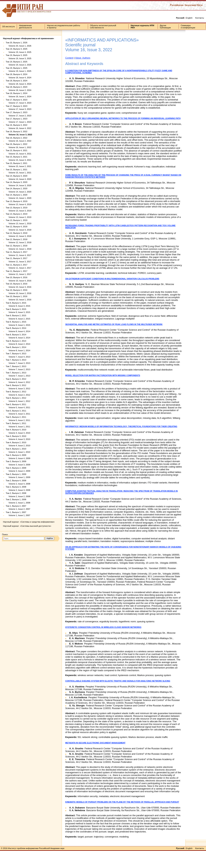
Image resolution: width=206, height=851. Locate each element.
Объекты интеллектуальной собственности (103, 26)
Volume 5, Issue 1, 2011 (18, 427)
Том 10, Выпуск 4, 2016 (16, 277)
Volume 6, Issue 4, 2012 (18, 382)
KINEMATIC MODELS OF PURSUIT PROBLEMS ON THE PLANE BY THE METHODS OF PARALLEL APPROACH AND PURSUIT (122, 802)
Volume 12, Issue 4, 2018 (18, 230)
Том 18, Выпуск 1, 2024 (16, 93)
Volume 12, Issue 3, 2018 (18, 236)
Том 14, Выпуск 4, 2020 (16, 176)
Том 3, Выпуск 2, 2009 (16, 468)
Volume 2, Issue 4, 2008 (18, 484)
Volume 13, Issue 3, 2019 (18, 211)
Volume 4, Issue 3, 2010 (18, 439)
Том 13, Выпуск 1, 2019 (16, 220)
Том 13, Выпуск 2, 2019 (16, 214)
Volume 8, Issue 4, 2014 (18, 331)
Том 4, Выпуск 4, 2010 (16, 430)
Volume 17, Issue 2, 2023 (18, 116)
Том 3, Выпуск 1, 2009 (16, 474)
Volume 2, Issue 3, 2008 (18, 490)
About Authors (82, 57)
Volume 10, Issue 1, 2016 (18, 300)
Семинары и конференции (188, 26)
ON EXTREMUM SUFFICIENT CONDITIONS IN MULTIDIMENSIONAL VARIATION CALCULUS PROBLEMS (112, 279)
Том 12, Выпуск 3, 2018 (16, 233)
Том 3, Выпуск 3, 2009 (16, 461)
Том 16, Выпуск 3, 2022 (16, 131)
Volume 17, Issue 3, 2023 (18, 109)
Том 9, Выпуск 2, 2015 (16, 315)
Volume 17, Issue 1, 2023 (18, 122)
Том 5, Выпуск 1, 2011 (16, 423)
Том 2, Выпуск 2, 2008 (16, 493)
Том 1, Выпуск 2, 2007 (16, 506)
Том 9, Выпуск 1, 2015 (16, 322)
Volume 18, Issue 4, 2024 (18, 77)
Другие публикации (165, 26)
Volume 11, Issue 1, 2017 (18, 274)
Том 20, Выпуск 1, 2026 (16, 42)
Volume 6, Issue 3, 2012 (18, 388)
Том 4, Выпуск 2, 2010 (16, 442)
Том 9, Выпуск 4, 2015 (16, 303)
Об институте (8, 26)
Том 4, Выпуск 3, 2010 (16, 436)
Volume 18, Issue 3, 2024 (18, 84)
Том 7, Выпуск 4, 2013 (16, 353)
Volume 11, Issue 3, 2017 (18, 261)
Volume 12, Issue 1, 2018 (18, 249)
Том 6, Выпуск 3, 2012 (16, 385)
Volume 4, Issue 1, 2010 (18, 452)
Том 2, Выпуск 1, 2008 (16, 499)
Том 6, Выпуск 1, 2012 (16, 398)
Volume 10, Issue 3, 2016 (18, 287)
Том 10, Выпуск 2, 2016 (16, 290)
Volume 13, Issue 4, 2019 (18, 204)
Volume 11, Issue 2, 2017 (18, 268)
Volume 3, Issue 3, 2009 (18, 465)
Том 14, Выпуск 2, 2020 (16, 188)
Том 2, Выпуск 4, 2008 (16, 480)
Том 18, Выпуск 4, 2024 (16, 74)
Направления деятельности (25, 26)
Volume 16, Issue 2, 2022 (18, 141)
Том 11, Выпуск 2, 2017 (16, 265)
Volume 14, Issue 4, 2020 (18, 179)
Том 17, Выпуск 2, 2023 (16, 112)
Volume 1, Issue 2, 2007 (18, 509)
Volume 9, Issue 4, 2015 (18, 306)
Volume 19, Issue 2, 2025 (18, 65)
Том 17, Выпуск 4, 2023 (16, 100)
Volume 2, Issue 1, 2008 (18, 503)
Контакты (199, 18)
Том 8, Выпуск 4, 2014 (16, 328)
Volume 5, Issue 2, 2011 (18, 420)
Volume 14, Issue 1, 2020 (18, 198)
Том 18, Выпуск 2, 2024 (16, 87)
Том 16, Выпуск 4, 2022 (16, 125)
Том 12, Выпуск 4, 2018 (16, 226)
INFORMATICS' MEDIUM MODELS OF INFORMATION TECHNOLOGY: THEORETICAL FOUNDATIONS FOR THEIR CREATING (121, 426)
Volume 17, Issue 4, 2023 (18, 103)
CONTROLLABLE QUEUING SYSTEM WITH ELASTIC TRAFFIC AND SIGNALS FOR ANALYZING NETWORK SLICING (117, 681)
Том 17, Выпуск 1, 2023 (16, 119)
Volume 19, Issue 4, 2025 (18, 52)
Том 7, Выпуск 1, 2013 (16, 373)
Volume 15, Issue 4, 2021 (18, 154)
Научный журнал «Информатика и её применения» (28, 38)
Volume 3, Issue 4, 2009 (18, 458)
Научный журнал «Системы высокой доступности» (27, 526)
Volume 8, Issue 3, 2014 (18, 338)
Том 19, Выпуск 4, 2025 (16, 49)
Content (69, 57)
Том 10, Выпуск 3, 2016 (16, 284)
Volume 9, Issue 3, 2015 (18, 312)
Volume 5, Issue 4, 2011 (18, 407)
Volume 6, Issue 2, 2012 (18, 395)
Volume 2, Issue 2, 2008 (18, 496)
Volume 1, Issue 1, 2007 (18, 515)
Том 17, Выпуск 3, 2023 (16, 106)
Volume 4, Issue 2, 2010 (18, 445)
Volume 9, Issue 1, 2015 (18, 325)
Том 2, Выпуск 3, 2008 (16, 487)
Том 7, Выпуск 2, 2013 (16, 366)
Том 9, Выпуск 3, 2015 (16, 309)
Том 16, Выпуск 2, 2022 (16, 138)
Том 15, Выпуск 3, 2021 (16, 157)
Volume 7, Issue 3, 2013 (18, 363)
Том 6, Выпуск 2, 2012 (16, 392)
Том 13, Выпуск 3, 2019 (16, 208)
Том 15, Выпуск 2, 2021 (16, 163)
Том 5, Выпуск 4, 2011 (16, 404)
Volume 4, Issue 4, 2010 (18, 433)
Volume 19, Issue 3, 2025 (18, 58)
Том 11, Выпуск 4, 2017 (16, 252)
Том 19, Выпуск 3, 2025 (16, 55)
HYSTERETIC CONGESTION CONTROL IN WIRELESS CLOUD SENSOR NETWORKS (103, 627)
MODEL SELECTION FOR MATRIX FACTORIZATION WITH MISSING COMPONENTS (102, 375)
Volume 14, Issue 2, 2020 (18, 192)
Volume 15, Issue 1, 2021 (18, 173)
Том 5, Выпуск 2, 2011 (16, 417)
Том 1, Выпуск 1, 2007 (16, 512)
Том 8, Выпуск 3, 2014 (16, 335)
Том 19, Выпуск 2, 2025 (16, 62)
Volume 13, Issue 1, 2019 (18, 223)
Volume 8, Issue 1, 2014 (18, 350)
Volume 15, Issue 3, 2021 (18, 160)
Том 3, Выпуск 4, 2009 (16, 455)
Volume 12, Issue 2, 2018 (18, 242)
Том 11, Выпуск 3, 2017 (16, 258)
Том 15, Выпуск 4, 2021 (16, 150)
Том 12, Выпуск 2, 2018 (16, 239)
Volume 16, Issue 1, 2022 (18, 147)
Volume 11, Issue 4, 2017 (18, 255)
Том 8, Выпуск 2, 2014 (16, 341)
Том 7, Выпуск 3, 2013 (16, 360)
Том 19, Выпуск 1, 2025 (16, 68)
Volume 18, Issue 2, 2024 (18, 90)
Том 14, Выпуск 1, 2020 (16, 195)
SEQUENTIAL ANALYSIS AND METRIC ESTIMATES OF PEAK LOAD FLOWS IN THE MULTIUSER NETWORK (114, 324)
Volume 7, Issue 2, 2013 (18, 369)
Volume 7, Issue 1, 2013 (18, 376)
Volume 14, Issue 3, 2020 (18, 185)
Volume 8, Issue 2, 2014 (18, 344)
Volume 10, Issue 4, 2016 (18, 281)
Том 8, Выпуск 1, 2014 (16, 347)
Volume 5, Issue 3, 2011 (18, 414)
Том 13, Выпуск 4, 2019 (16, 201)
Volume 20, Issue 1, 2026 (18, 46)
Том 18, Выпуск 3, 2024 (16, 81)
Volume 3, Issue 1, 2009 (18, 477)
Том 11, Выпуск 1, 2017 (16, 271)
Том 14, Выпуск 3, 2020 (16, 182)
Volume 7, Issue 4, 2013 (18, 357)
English (189, 18)
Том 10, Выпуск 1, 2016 (16, 296)
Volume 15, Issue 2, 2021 (18, 166)
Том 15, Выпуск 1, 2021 (16, 169)
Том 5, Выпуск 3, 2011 (16, 411)
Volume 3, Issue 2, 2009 (18, 471)
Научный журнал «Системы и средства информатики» (29, 522)
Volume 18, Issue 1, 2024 (18, 96)
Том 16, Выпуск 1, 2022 (16, 144)
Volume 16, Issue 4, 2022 (18, 128)
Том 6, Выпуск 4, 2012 (16, 379)
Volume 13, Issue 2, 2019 (18, 217)
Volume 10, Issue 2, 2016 (18, 293)
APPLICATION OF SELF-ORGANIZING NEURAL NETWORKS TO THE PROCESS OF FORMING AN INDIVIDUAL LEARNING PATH (123, 118)
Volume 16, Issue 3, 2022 (19, 134)
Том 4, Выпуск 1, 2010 (16, 449)
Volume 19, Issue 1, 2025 (18, 71)
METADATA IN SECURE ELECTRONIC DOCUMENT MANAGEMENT (95, 743)
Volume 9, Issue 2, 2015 (18, 319)
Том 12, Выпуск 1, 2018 (16, 246)
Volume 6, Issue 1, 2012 (18, 401)
